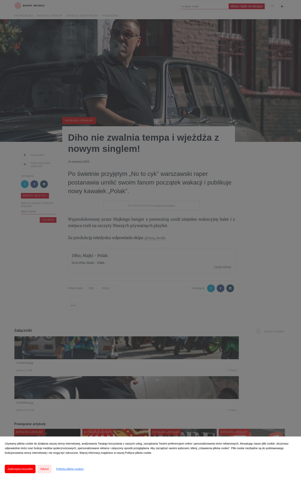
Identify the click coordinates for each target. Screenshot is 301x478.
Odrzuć (44, 469)
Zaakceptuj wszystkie (20, 469)
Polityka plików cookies (70, 469)
